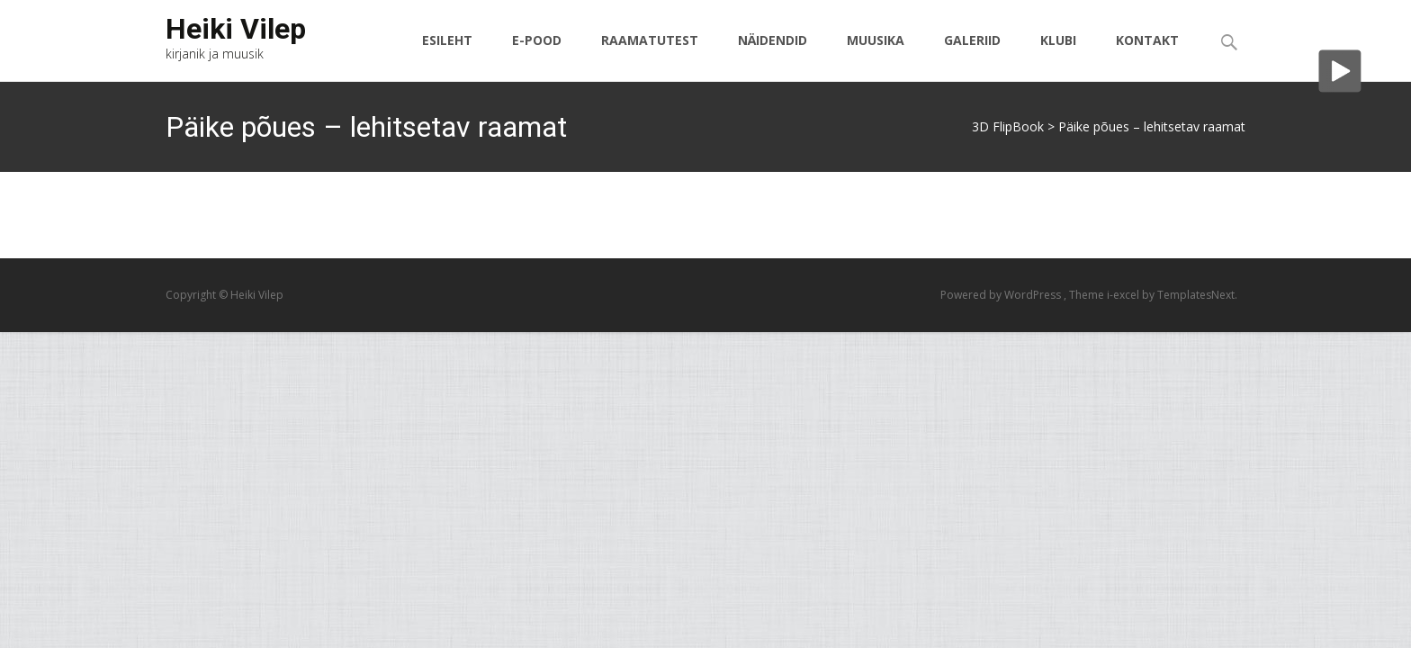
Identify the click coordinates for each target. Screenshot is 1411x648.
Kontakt (1147, 56)
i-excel (1124, 294)
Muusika (875, 56)
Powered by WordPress (1002, 294)
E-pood (537, 56)
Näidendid (772, 56)
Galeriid (972, 56)
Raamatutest (649, 56)
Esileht (447, 56)
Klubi (1058, 56)
